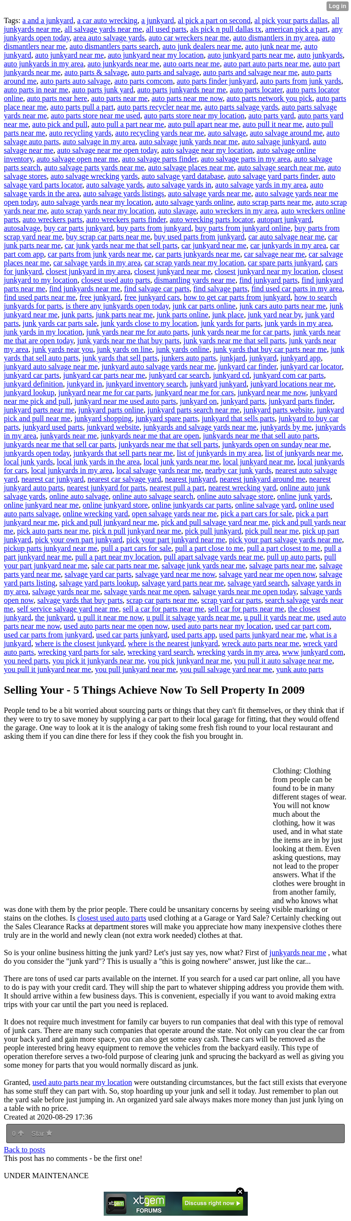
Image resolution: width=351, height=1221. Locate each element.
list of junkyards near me (303, 453)
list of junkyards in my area (219, 453)
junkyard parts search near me (193, 410)
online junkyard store (115, 505)
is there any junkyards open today (117, 306)
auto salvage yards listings (123, 193)
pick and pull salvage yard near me (214, 522)
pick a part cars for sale (256, 514)
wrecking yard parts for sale (81, 652)
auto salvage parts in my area (245, 159)
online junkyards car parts (191, 505)
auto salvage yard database (183, 176)
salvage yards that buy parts (80, 600)
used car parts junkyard (132, 635)
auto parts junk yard (102, 90)
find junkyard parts (268, 280)
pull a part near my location (117, 557)
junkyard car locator (311, 366)
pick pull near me (272, 531)
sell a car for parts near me (163, 609)
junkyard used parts (53, 427)
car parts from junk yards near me (100, 254)
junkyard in (84, 384)
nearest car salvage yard (124, 479)
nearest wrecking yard (242, 488)
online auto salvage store (235, 496)
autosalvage (22, 228)
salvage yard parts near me (183, 583)
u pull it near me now (109, 617)
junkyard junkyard (218, 384)
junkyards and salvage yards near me (199, 427)
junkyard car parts (32, 375)
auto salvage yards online (194, 202)
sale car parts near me (124, 565)
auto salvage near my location (207, 150)
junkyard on (198, 401)
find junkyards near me (84, 289)
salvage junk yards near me (203, 565)
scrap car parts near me (161, 600)
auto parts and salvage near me (250, 72)
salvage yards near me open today (244, 591)
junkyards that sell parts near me (123, 453)
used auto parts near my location (221, 626)
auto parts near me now (186, 98)
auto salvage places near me (191, 167)
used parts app (193, 635)
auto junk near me (273, 46)
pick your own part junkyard (78, 540)
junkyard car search (179, 375)
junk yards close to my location (149, 323)
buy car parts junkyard (78, 228)
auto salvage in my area (99, 141)
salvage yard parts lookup (99, 583)
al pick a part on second (214, 20)
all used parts (166, 29)
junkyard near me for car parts (104, 392)
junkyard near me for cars (194, 392)
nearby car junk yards (238, 470)
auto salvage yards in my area (260, 185)
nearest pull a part (176, 488)
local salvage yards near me (158, 470)
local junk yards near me (181, 462)
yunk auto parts (300, 669)
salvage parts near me (282, 565)
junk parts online (182, 315)
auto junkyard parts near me (250, 55)
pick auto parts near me (53, 531)
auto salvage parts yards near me (94, 167)
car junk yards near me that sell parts (121, 245)
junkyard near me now (272, 392)
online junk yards (303, 496)
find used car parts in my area (296, 289)
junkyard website (112, 427)
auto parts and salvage (165, 72)
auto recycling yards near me (159, 133)
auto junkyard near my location (156, 55)
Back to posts (24, 1150)
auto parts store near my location (194, 116)
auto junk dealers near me (201, 46)
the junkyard (54, 617)
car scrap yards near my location (194, 263)
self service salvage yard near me (68, 609)
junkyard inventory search (146, 384)
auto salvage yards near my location (96, 202)
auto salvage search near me (281, 167)
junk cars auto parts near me (282, 306)
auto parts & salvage (95, 72)
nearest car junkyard (52, 479)
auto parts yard (271, 116)
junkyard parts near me (39, 410)
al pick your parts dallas (291, 20)
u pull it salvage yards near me (193, 617)
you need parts (26, 661)
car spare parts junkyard (284, 263)
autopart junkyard (284, 219)
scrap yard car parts (231, 600)
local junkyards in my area (71, 470)
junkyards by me (286, 427)
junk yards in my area (298, 323)
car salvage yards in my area (97, 263)
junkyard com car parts (288, 375)
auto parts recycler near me (158, 107)
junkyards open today (37, 453)
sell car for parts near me (246, 609)
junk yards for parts (231, 323)
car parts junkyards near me (197, 254)
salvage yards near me (66, 591)
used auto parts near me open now (116, 626)
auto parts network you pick (270, 98)
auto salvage (227, 133)
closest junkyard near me (172, 271)
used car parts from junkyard (48, 635)
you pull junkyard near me (135, 669)
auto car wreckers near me (189, 38)
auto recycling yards (80, 133)
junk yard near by (274, 315)
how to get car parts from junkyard (237, 297)
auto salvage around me (286, 133)
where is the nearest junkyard (173, 643)
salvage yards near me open (146, 591)
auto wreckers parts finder (126, 219)
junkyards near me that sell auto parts (260, 436)
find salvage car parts (156, 289)
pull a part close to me (209, 548)
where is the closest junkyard (79, 643)
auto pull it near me (272, 124)
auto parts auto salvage (75, 81)
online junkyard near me (41, 505)
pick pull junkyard (213, 531)
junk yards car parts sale (60, 323)
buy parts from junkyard (154, 228)
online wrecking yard (95, 514)
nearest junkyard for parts (106, 488)
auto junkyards (320, 55)
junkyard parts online (111, 410)
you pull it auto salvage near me (283, 661)
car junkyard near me (214, 245)
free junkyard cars (152, 297)
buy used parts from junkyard (199, 237)
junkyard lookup (29, 392)
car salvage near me (274, 254)
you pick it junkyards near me (98, 661)
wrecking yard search (160, 652)
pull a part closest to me (283, 548)
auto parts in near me (36, 90)
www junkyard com (312, 652)
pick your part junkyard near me (175, 540)
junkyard (263, 358)
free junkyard (100, 297)
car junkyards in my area (288, 245)
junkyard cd (231, 375)
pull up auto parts (294, 557)
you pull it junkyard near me (47, 669)
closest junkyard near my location (266, 271)
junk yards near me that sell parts (234, 340)
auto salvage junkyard (275, 141)
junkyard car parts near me (104, 375)
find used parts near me (39, 297)
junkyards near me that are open (150, 436)
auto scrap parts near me (274, 202)
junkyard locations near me (292, 384)
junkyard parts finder (300, 401)
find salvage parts (221, 289)
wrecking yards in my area (237, 652)
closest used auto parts (115, 280)
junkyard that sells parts (238, 418)
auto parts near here (57, 98)
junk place (228, 315)
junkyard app (300, 358)
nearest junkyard (190, 479)
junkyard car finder (247, 366)
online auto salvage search (152, 496)
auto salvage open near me (77, 159)
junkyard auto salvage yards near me (157, 366)
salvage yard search (258, 583)
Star (41, 1133)
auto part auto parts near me (266, 64)
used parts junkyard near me (262, 635)
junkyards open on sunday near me (275, 444)
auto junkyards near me (123, 64)
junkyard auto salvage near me (50, 366)
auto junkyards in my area (44, 64)
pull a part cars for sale (136, 548)
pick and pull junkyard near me (109, 522)
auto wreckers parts (52, 219)
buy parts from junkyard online (242, 228)
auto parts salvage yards (241, 107)
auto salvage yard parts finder (273, 176)
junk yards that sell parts (120, 358)
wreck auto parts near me (260, 643)
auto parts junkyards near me (181, 90)
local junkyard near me (258, 462)
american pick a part (296, 29)
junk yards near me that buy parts (128, 340)
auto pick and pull (59, 124)
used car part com (302, 626)
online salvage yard (265, 505)
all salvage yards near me (103, 29)
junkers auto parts (188, 358)
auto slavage (177, 211)
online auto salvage (79, 496)
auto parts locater (256, 90)
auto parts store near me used (95, 116)
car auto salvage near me (286, 237)
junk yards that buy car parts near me (270, 349)
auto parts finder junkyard (216, 81)
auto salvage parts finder (159, 159)
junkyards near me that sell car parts (59, 444)
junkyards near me (68, 436)
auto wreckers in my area (239, 211)
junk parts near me (124, 315)
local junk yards (28, 462)
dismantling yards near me (194, 280)
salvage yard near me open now (267, 574)
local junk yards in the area (98, 462)
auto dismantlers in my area (275, 38)
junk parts (76, 315)
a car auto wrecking (107, 20)
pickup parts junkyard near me (50, 548)
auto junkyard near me (69, 55)
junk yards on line (124, 349)
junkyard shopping (103, 418)
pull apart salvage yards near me (213, 557)
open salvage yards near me (174, 514)
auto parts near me (119, 98)
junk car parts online (203, 306)
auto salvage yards (114, 185)
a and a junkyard (47, 20)
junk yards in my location (43, 332)
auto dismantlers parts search (114, 46)
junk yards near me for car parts (240, 332)
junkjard (232, 358)
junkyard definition (33, 384)
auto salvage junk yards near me (188, 141)
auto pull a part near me (127, 124)
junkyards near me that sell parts (168, 444)
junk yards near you (62, 349)
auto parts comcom (143, 81)
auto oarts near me (191, 64)
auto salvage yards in (178, 185)
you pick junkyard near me (189, 661)
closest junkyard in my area (88, 271)
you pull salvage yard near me (226, 669)
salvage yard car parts (98, 574)
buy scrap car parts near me (108, 237)
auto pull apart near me (203, 124)
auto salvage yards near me (209, 193)
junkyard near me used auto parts (125, 401)
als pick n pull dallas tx (225, 29)
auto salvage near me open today (107, 150)
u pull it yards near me (278, 617)
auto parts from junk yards (300, 81)
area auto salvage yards (109, 38)
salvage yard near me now (175, 574)
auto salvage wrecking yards (94, 176)
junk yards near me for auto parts (137, 332)
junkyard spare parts (166, 418)
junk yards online (182, 349)
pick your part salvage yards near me (285, 540)
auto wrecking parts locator (211, 219)
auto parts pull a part (82, 107)
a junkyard (157, 20)
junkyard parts (242, 401)
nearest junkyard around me (262, 479)
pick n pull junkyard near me (137, 531)
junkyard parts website (278, 410)
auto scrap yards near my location (102, 211)
